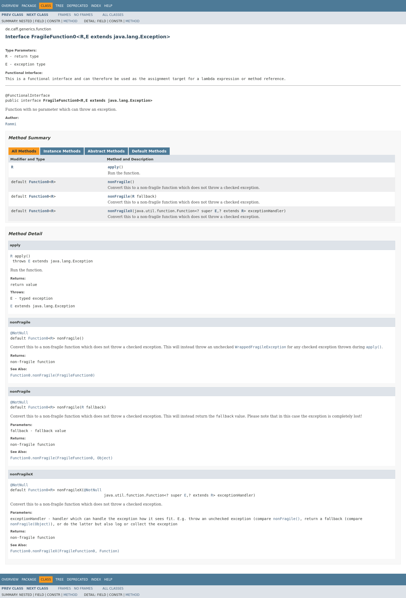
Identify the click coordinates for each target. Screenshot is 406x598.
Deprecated (77, 6)
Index (96, 6)
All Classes (113, 15)
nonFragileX (120, 211)
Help (108, 6)
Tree (60, 6)
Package (29, 6)
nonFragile (119, 182)
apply (113, 167)
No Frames (83, 15)
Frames (64, 15)
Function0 (39, 182)
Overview (10, 6)
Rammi (10, 124)
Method (70, 21)
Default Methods (149, 151)
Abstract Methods (106, 151)
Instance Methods (61, 151)
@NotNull (19, 333)
